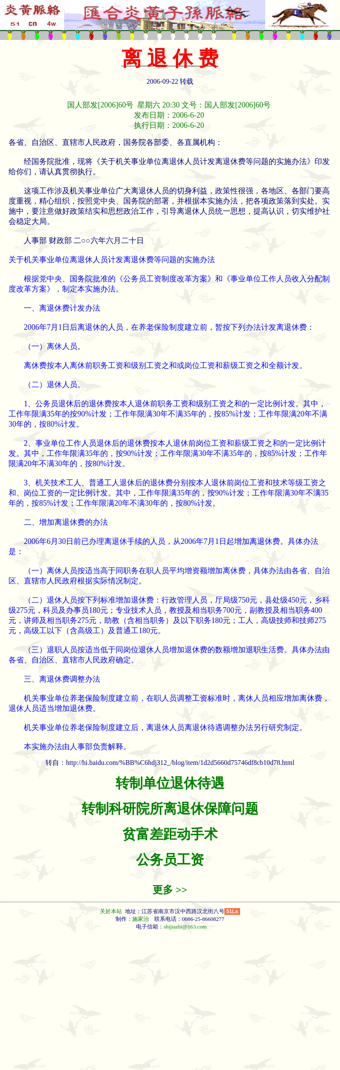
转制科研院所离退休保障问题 (170, 808)
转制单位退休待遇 (170, 783)
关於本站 (111, 911)
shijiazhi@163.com (185, 926)
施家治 (140, 919)
